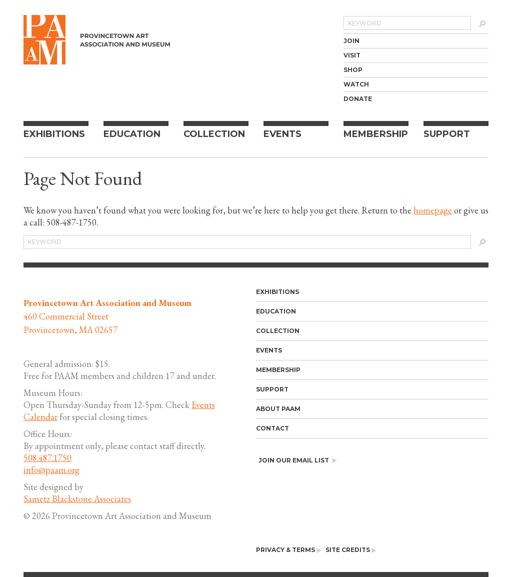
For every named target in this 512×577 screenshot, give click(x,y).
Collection (214, 134)
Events (283, 134)
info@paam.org (52, 470)
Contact (272, 428)
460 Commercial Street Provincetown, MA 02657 (108, 316)
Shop (353, 70)
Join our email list (297, 460)
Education (132, 134)
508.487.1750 (48, 458)
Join (352, 40)
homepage (433, 210)
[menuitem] (416, 41)
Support (447, 134)
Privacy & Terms (289, 550)
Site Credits (351, 550)
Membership (376, 134)
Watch (356, 84)
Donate (358, 98)
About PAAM (278, 408)
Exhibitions (54, 134)
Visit (352, 55)
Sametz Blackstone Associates (77, 498)
